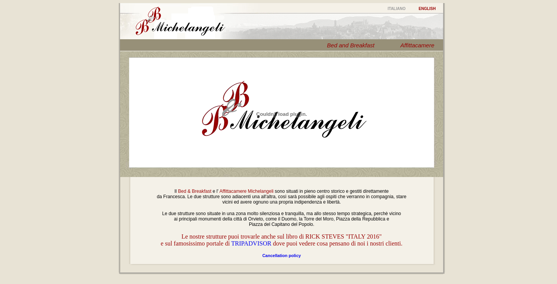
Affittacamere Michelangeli (247, 191)
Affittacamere (417, 45)
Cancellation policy (281, 255)
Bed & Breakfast (195, 191)
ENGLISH (427, 9)
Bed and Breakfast (350, 45)
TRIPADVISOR (251, 243)
